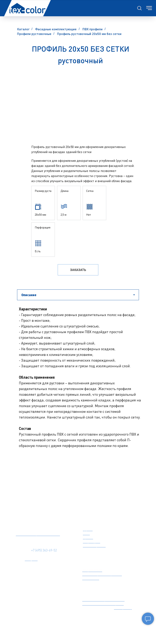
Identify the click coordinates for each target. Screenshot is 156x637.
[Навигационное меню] (149, 8)
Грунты (88, 529)
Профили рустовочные (34, 34)
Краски (88, 537)
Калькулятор (123, 607)
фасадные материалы (107, 520)
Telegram (31, 559)
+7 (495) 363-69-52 (44, 550)
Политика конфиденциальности (38, 534)
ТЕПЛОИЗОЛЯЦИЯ (99, 590)
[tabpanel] (78, 397)
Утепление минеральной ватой (103, 599)
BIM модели (90, 578)
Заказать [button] (78, 270)
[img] (36, 520)
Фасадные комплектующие (56, 29)
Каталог (23, 29)
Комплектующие (94, 545)
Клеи (86, 533)
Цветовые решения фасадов (102, 574)
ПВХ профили (92, 29)
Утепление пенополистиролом (103, 603)
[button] (139, 7)
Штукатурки (91, 541)
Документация (92, 570)
